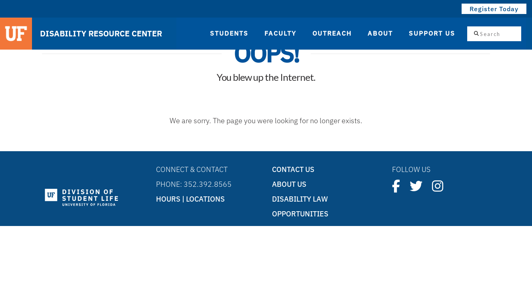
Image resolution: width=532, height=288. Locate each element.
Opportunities (300, 213)
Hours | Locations (190, 199)
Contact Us (293, 169)
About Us (289, 184)
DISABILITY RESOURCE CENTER (101, 34)
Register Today (494, 9)
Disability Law (300, 199)
